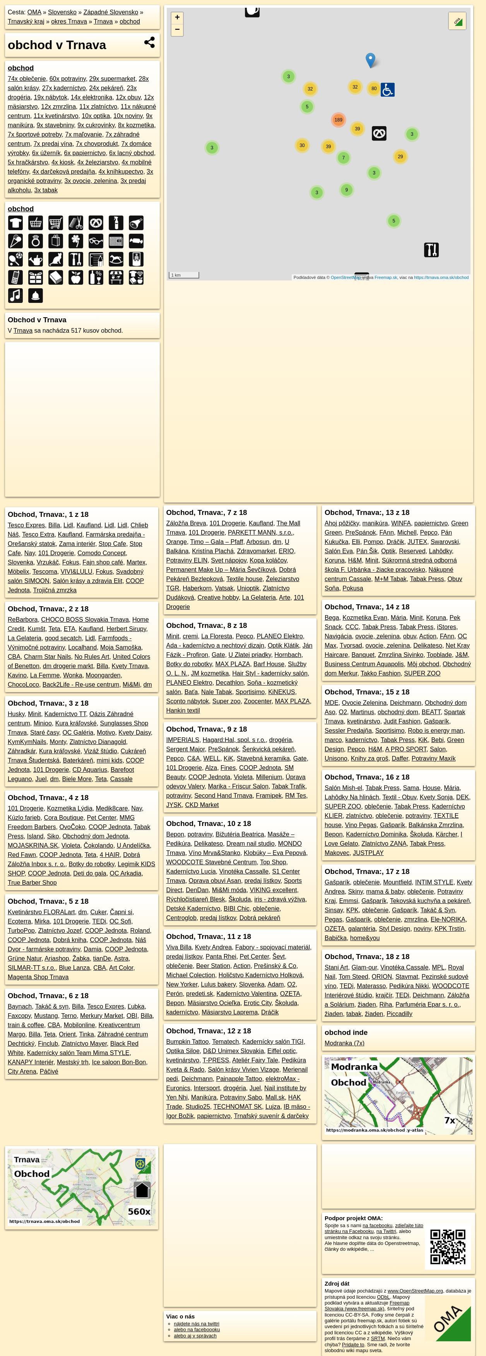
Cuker (98, 912)
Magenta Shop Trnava (38, 977)
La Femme (45, 675)
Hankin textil (183, 710)
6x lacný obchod (131, 153)
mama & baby (385, 891)
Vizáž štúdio (100, 751)
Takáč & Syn (438, 910)
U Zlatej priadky (249, 654)
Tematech (225, 1041)
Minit (34, 714)
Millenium (269, 777)
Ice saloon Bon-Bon (119, 1062)
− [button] (177, 30)
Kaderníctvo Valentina (246, 993)
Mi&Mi (131, 684)
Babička (336, 938)
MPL (438, 967)
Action (241, 966)
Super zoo (226, 701)
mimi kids (110, 760)
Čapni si (121, 912)
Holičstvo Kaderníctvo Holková (261, 975)
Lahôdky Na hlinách (352, 797)
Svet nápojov (228, 560)
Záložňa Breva (186, 523)
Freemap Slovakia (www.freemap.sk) (367, 1306)
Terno (69, 1015)
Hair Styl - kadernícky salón (270, 673)
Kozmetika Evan (364, 617)
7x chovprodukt (97, 143)
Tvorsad (351, 645)
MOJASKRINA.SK (33, 845)
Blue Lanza (74, 967)
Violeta (71, 845)
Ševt (278, 956)
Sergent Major (185, 749)
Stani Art (336, 967)
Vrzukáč (48, 562)
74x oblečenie (27, 78)
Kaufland (89, 525)
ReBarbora (23, 619)
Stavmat (406, 976)
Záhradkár (22, 751)
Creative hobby (217, 597)
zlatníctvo (359, 815)
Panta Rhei (220, 956)
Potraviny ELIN (187, 560)
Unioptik (248, 588)
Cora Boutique (63, 817)
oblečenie (266, 908)
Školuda (239, 899)
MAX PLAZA (232, 664)
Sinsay (334, 910)
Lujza (272, 1106)
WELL (212, 758)
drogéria (280, 740)
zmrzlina (416, 919)
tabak (353, 1014)
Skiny (355, 891)
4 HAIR (110, 855)
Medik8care (112, 808)
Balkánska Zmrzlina (436, 825)
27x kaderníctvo (64, 88)
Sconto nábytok (187, 701)
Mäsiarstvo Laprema (230, 1012)
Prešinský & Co (275, 966)
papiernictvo (214, 1116)
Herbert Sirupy (126, 629)
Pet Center (101, 817)
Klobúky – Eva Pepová (275, 853)
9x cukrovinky (96, 125)
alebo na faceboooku (197, 1329)
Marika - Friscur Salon (238, 786)
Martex (136, 562)
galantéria (361, 928)
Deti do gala (89, 873)
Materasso (371, 986)
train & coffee (26, 1025)
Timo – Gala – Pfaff (216, 542)
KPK (352, 910)
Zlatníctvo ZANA (383, 843)
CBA (14, 656)
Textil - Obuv (399, 797)
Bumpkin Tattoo (187, 1041)
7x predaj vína (53, 143)
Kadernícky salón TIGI (272, 1041)
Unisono (336, 758)
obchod (130, 21)
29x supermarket (112, 78)
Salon (438, 749)
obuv (409, 636)
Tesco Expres (26, 525)
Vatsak (224, 588)
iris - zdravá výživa (279, 899)
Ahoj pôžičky (342, 523)
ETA (69, 629)
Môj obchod (423, 664)
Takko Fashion (380, 673)
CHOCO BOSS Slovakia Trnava (85, 619)
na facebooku (377, 1225)
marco (333, 740)
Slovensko (62, 12)
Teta (54, 629)
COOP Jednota (109, 827)
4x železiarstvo (97, 162)
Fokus (70, 562)
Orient (67, 1034)
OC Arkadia (126, 873)
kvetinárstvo (182, 1060)
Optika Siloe (183, 1051)
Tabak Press (427, 579)
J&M (461, 654)
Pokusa (352, 588)
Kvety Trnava (130, 666)
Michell (407, 532)
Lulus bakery (218, 984)
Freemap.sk (386, 277)
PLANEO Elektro (280, 636)
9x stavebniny (55, 125)
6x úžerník (46, 153)
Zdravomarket (256, 551)
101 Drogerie (56, 553)
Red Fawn (22, 855)
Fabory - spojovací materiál (272, 947)
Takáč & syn (51, 1006)
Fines (228, 767)
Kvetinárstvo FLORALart (41, 912)
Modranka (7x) (344, 1043)
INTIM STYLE (434, 882)
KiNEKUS (281, 692)
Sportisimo (250, 692)
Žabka (80, 958)
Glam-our (364, 967)
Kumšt (36, 629)
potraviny (178, 795)
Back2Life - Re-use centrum (81, 684)
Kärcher (446, 834)
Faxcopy (19, 1015)
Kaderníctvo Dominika (376, 834)
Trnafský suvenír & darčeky (271, 1116)
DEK (462, 797)
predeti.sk (199, 993)
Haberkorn (197, 588)
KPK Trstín (449, 928)
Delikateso (208, 843)
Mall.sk (275, 1097)
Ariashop (56, 958)
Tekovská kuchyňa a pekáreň (430, 901)
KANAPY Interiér (30, 1062)
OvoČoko (72, 827)
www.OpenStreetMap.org (415, 1291)
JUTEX (417, 542)
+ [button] (177, 18)
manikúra (375, 523)
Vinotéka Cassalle (244, 871)
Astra (121, 958)
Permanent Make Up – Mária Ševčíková (221, 569)
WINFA (401, 523)
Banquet (363, 654)
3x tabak (46, 190)
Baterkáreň (78, 760)
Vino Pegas (361, 825)
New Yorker (182, 984)
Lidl (68, 525)
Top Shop (273, 862)
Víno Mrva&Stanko (214, 853)
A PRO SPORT (405, 749)
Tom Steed (353, 976)
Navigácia (338, 636)
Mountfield (397, 882)
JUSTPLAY (368, 853)
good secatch (63, 638)
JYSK (174, 805)
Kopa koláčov (268, 560)
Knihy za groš (369, 758)
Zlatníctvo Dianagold (98, 742)
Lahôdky (440, 551)
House (431, 788)
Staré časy (44, 732)
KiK (228, 758)
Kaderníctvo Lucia (191, 871)
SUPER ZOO (422, 673)
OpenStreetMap (346, 277)
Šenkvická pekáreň (268, 749)
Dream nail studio (250, 843)
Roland (140, 930)
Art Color (121, 967)
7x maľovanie (83, 134)
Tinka (86, 1034)
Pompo (373, 542)
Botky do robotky (91, 864)
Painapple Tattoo (239, 1079)
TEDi (99, 921)
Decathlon (230, 682)
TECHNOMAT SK (237, 1106)
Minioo (43, 723)
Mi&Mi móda (229, 890)
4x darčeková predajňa (64, 171)
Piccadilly (399, 1014)
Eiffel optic (281, 1051)
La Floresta (216, 636)
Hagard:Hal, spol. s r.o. (234, 740)
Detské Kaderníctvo (193, 908)
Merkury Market (101, 1015)
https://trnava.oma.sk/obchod (441, 277)
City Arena (22, 1071)
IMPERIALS (182, 740)
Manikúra (204, 1097)
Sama (411, 788)
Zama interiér (77, 543)
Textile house (244, 579)
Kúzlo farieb (24, 817)
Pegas (333, 919)
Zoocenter (258, 701)
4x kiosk (62, 162)
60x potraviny (68, 78)
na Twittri (386, 1231)
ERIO (286, 551)
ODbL (383, 1297)
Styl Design (394, 928)
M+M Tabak (391, 579)
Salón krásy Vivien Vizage (243, 1069)
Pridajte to (353, 1344)
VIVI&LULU (76, 571)
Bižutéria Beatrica (240, 834)
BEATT (431, 712)
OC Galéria (77, 732)
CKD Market (202, 805)
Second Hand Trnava (223, 795)
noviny (422, 928)
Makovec (337, 853)
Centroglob (181, 918)
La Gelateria (24, 638)
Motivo (106, 732)
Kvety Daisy (134, 732)
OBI (132, 1015)
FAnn (386, 532)
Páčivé (49, 1071)
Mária (398, 617)
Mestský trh (73, 1062)
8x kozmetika (136, 125)
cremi (190, 636)
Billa (54, 525)
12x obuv (128, 97)
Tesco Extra (38, 534)
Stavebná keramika (263, 758)
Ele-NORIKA (448, 919)
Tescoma (45, 571)
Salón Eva (339, 551)
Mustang (46, 1015)
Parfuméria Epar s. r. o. (427, 1004)
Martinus (362, 712)
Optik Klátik (283, 645)
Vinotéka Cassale (404, 967)
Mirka (42, 921)
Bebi (437, 740)
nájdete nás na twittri (196, 1324)
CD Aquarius (89, 769)
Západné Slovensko (111, 12)
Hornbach (287, 654)
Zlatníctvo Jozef (60, 930)
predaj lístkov (263, 880)
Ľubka (136, 1006)
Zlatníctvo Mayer (84, 1043)
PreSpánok (223, 749)
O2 (291, 984)
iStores (446, 627)
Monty (58, 742)
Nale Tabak (216, 692)
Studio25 (198, 1106)
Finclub (48, 1043)
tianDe (102, 958)
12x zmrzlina (58, 106)
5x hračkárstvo (28, 162)
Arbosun (257, 542)
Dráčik (270, 1012)
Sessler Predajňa (348, 730)
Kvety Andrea (213, 947)
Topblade (439, 654)
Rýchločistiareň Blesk (195, 899)
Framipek (269, 795)
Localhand (82, 647)
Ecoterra (19, 921)
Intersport (207, 1088)
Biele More (77, 779)
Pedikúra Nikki (409, 986)
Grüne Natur (24, 958)
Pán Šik (367, 551)
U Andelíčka (133, 845)
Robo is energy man (435, 730)
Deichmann (197, 1079)
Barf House (268, 664)
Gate (218, 654)
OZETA (290, 993)
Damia (92, 949)
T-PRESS (216, 1060)
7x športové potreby (35, 134)
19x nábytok (50, 97)
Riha (385, 1004)
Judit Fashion (401, 721)
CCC (352, 627)
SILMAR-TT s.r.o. (31, 967)
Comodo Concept (101, 553)
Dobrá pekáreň (260, 918)
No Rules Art (92, 656)
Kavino (17, 675)
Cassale (121, 779)
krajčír (384, 995)
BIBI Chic (237, 908)
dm (147, 684)
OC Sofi (120, 921)
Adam (276, 984)
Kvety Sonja (436, 797)
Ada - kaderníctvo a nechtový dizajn (215, 645)
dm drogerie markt (68, 666)
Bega (332, 617)
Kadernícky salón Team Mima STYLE (78, 1053)
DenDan (197, 890)
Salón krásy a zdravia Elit (87, 581)
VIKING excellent (273, 890)
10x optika (96, 116)
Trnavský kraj (26, 21)
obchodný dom (398, 712)
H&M (355, 560)
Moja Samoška (120, 647)
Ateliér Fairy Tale (255, 1060)
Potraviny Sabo (241, 1097)
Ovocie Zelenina (364, 702)
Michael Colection (190, 975)
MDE (332, 702)
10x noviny (127, 116)
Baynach (20, 1006)
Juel (40, 779)
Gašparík (436, 721)
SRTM (378, 1338)
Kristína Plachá (213, 551)
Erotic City (258, 1003)
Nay (29, 553)
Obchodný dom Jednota (95, 836)
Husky (16, 714)
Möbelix (18, 571)
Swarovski (445, 542)
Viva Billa (179, 947)
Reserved (412, 551)
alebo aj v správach (195, 1336)
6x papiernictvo (85, 153)
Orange (176, 542)
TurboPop (21, 930)
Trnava (103, 21)
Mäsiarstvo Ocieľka (214, 1003)
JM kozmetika (210, 673)
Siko (53, 836)
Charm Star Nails (47, 656)
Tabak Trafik (288, 786)
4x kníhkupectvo (121, 171)
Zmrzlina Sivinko (400, 654)
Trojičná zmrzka (55, 590)
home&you (365, 938)
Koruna (335, 560)
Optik (388, 551)
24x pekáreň (106, 88)
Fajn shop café (102, 562)
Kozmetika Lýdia (69, 808)
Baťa (191, 692)
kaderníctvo (182, 1012)
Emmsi (348, 901)
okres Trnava (69, 21)
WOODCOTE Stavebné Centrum (211, 862)
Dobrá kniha (69, 940)
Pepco (244, 636)
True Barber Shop (32, 882)
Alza (211, 767)
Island (35, 836)
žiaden (367, 1004)
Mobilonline (79, 1025)
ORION (382, 976)
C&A (193, 758)
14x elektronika (92, 97)
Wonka (72, 675)
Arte (284, 597)
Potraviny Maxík (434, 758)
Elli (356, 542)
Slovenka (20, 562)
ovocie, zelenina (377, 636)
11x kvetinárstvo (56, 116)
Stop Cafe (112, 543)
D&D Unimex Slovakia (233, 1051)
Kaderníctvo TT (65, 714)
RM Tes (295, 795)
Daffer (400, 758)
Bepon (175, 834)
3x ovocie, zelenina (90, 181)
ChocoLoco (23, 684)
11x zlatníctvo (98, 106)
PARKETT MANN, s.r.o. (260, 532)
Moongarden (103, 675)
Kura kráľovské (76, 723)
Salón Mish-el (343, 788)
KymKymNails (27, 742)
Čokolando (98, 845)
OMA (34, 12)
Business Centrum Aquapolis (364, 664)
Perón (174, 993)
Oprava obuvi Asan (215, 880)
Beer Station (213, 966)
